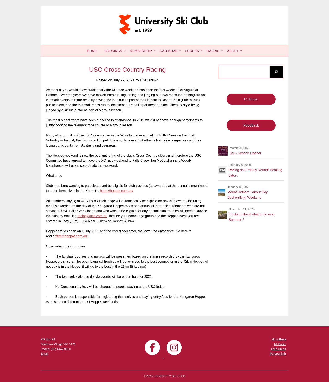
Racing (213, 51)
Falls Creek (278, 349)
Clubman (251, 99)
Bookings (113, 51)
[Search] (276, 72)
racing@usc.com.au (92, 216)
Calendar (169, 51)
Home (92, 51)
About (233, 51)
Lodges (192, 51)
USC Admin (149, 80)
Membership (141, 51)
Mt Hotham (279, 339)
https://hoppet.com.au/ (116, 191)
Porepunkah (278, 353)
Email (44, 353)
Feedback (251, 125)
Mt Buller (280, 344)
